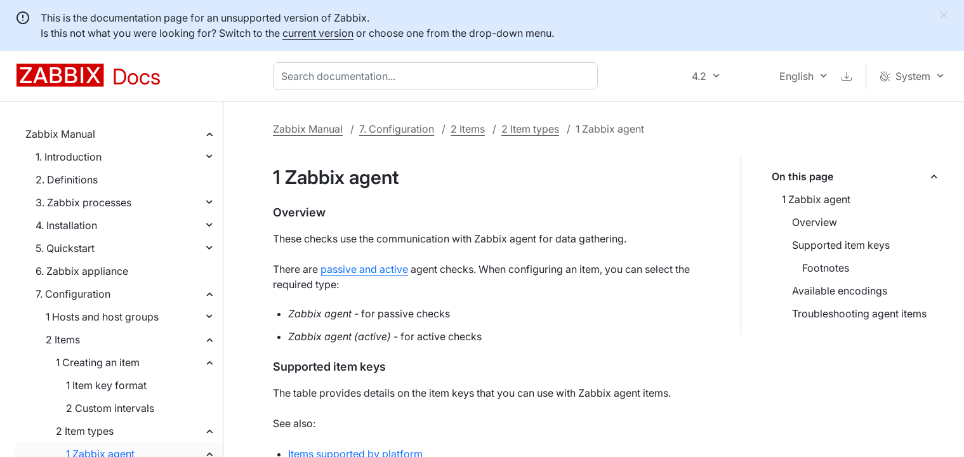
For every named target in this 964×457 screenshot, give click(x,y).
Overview (814, 222)
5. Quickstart (65, 248)
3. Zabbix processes (83, 202)
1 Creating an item (98, 362)
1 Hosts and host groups (102, 316)
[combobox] (438, 76)
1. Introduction (69, 156)
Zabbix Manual (60, 134)
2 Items (63, 339)
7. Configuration (73, 294)
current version (317, 33)
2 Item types (85, 431)
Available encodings (839, 290)
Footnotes (825, 268)
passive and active (364, 269)
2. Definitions (67, 179)
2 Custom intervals (110, 408)
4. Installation (66, 225)
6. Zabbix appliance (82, 271)
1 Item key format (106, 385)
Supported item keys (841, 245)
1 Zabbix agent (816, 199)
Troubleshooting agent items (859, 313)
